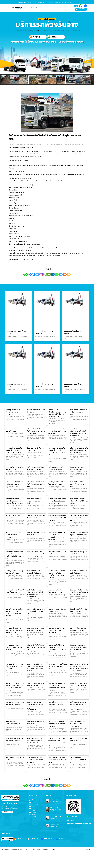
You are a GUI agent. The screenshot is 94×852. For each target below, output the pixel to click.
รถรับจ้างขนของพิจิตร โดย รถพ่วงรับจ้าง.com (78, 739)
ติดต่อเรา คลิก (82, 9)
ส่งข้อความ (62, 838)
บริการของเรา (39, 8)
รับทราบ (88, 849)
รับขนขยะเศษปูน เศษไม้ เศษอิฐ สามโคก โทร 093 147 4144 (57, 666)
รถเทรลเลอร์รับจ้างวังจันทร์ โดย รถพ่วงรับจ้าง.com (14, 739)
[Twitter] (37, 274)
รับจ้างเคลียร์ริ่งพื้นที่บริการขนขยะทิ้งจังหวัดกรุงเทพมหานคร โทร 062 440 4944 (56, 686)
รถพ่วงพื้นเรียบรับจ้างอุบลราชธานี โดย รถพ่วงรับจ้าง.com (56, 704)
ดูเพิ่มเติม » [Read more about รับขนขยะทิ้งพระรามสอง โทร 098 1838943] (37, 339)
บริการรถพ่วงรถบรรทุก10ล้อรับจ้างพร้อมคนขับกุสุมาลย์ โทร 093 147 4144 (79, 450)
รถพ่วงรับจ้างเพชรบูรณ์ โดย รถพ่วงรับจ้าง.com (36, 684)
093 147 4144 (82, 10)
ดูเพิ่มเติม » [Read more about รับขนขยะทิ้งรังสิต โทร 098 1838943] (66, 339)
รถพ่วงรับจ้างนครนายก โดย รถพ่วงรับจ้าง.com (36, 533)
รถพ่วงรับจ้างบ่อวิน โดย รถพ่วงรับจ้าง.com (57, 610)
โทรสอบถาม (36, 36)
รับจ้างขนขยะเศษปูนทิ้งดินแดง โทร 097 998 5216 (56, 468)
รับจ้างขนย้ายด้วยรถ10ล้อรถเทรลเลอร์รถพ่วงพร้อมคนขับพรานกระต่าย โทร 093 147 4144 (57, 451)
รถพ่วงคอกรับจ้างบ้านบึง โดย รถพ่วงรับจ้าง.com (35, 572)
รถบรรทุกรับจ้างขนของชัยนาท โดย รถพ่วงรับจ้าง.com (13, 412)
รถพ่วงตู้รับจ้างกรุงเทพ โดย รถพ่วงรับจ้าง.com (78, 572)
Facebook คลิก (48, 838)
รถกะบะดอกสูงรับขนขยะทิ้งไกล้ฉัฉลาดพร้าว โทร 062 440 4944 (57, 724)
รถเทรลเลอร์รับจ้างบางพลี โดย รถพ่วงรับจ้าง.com (56, 817)
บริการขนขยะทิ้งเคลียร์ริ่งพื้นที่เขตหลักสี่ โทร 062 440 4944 (57, 760)
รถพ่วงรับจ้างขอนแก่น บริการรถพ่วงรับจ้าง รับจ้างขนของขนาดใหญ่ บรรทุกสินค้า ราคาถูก (35, 593)
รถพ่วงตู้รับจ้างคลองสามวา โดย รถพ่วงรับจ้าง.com (57, 483)
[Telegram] (61, 274)
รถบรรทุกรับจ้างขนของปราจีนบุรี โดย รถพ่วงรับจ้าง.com (77, 484)
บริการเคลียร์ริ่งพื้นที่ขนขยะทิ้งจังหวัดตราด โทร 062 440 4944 (36, 484)
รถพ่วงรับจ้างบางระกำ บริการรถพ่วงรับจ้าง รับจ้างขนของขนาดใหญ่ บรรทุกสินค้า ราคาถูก (78, 432)
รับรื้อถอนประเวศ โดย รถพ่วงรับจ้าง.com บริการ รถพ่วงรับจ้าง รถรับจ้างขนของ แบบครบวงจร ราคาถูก (79, 705)
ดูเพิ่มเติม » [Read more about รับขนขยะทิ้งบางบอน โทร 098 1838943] (9, 392)
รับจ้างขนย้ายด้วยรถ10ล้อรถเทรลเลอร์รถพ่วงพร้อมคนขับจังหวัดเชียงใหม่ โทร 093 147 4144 (15, 555)
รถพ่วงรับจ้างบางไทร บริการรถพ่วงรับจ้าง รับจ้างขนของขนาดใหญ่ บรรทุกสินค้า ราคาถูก (57, 574)
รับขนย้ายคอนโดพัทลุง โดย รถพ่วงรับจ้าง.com (79, 610)
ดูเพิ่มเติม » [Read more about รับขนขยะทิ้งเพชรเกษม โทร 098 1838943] (9, 339)
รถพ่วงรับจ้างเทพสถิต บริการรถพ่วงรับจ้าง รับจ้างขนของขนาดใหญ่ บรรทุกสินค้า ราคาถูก (15, 686)
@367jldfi (54, 37)
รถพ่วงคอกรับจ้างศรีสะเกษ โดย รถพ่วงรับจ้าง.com (56, 591)
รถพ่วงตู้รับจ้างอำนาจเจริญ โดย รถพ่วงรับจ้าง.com (14, 572)
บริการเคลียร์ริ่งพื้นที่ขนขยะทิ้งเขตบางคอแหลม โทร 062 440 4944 (57, 518)
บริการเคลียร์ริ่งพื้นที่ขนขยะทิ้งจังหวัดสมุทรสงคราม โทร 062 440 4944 (36, 431)
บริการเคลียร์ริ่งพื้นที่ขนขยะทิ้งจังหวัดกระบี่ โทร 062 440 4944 (36, 647)
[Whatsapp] (57, 274)
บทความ (46, 8)
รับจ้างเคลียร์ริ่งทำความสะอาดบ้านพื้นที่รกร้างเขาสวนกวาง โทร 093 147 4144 (14, 501)
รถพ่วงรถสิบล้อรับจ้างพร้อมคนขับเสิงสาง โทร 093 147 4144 (78, 412)
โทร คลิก (19, 838)
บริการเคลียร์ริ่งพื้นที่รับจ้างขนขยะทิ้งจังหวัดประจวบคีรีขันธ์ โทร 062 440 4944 (56, 535)
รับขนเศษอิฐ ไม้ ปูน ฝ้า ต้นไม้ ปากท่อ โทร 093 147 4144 (15, 591)
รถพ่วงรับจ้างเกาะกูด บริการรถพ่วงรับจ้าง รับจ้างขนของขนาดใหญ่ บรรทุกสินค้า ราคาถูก (14, 612)
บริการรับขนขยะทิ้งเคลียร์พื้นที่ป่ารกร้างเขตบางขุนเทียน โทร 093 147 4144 (56, 741)
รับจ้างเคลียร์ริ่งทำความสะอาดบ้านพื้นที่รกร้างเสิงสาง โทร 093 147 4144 (78, 724)
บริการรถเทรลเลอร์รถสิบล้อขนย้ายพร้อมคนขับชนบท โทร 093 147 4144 (57, 501)
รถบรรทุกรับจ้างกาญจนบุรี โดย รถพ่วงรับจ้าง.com (35, 629)
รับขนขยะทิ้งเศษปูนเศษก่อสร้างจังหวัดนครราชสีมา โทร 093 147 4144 (78, 647)
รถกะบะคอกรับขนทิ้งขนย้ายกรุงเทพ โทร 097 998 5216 (79, 533)
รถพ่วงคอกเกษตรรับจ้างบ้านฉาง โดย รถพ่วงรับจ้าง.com (56, 630)
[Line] (25, 274)
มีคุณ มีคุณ (47, 840)
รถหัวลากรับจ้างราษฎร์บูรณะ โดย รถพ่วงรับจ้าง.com (36, 517)
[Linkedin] (53, 274)
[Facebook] (29, 274)
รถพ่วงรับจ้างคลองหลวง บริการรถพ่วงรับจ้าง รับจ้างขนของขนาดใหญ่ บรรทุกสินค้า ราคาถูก (35, 705)
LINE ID (54, 36)
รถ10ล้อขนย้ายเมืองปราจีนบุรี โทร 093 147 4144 (14, 723)
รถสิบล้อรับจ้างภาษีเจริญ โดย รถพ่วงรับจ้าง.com (78, 629)
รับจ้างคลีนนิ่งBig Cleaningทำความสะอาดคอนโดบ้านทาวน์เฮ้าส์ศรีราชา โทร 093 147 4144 (57, 413)
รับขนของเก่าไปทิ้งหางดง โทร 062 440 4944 (78, 468)
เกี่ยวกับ (51, 8)
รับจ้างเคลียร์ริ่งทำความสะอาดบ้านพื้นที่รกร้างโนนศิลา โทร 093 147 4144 (35, 740)
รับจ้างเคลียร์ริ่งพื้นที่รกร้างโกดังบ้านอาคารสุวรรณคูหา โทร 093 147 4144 (14, 630)
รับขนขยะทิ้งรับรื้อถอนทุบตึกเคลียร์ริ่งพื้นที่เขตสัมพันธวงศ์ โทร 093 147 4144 (79, 592)
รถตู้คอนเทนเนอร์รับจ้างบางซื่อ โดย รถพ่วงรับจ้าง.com (13, 534)
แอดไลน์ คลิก (34, 838)
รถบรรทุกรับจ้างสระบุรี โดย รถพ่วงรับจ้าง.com (79, 553)
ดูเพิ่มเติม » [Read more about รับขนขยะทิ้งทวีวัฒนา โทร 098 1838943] (66, 392)
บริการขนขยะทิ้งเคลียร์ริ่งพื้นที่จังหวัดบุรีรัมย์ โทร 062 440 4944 (57, 431)
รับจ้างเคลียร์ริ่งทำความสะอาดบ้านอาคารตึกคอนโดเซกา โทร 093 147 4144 (36, 554)
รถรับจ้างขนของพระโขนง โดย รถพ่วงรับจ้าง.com (35, 468)
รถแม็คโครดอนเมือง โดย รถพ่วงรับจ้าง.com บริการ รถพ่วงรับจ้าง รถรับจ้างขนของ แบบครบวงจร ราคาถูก (79, 667)
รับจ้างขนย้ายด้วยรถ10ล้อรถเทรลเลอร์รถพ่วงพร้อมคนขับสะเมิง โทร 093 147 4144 (15, 450)
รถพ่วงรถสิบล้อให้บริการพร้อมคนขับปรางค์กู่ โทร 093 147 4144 (79, 501)
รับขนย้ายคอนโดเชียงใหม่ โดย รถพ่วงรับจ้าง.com (56, 800)
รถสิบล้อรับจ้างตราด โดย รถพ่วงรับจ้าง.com (57, 553)
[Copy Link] (69, 274)
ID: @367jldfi (34, 840)
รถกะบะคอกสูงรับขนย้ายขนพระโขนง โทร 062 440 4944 (15, 483)
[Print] (65, 274)
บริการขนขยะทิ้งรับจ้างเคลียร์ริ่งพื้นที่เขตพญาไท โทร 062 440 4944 (35, 760)
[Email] (49, 274)
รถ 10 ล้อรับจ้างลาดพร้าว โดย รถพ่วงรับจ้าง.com (13, 517)
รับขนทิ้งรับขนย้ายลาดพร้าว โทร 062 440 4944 (36, 411)
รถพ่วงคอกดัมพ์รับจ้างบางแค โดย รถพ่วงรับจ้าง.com (15, 703)
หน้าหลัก (32, 8)
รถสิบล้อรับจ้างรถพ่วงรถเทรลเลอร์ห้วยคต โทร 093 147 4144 (36, 611)
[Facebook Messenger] (33, 274)
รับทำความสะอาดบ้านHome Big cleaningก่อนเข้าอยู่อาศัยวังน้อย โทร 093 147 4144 (56, 809)
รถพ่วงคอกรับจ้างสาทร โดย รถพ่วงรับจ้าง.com (14, 430)
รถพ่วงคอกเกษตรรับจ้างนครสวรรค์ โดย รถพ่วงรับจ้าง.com (34, 501)
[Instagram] (41, 274)
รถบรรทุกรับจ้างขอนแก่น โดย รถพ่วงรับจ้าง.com (56, 825)
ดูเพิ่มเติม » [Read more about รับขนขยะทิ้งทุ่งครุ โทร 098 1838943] (37, 392)
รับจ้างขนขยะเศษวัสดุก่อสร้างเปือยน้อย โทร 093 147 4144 (14, 647)
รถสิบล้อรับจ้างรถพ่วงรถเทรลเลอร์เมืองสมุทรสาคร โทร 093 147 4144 (79, 518)
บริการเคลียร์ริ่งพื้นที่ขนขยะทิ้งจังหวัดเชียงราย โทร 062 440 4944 (14, 666)
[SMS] (45, 274)
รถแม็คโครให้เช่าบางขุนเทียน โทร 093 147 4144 (78, 760)
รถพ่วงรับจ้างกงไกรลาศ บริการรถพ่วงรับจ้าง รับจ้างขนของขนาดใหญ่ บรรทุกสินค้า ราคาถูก (35, 667)
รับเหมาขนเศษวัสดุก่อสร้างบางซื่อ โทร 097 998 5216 (78, 684)
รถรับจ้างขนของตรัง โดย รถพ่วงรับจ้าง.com (15, 759)
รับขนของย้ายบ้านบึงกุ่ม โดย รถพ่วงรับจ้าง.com (15, 468)
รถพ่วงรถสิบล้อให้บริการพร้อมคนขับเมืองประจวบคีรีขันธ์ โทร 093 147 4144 (57, 648)
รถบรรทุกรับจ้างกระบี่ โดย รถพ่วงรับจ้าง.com (35, 723)
